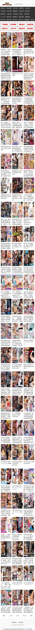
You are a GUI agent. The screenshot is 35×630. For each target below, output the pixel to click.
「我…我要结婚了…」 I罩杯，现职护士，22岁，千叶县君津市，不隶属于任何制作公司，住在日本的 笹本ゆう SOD (6, 588)
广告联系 (28, 629)
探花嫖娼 (26, 19)
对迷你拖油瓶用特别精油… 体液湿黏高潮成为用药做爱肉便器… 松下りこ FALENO (6, 320)
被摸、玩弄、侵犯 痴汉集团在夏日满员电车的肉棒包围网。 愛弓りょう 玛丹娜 (6, 223)
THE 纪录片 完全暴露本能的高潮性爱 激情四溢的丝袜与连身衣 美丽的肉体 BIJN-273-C (17, 611)
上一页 (10, 615)
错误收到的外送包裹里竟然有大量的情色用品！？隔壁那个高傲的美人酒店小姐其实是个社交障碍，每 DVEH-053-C (6, 418)
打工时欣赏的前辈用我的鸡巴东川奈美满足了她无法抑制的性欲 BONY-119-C (17, 392)
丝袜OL (21, 14)
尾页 (31, 615)
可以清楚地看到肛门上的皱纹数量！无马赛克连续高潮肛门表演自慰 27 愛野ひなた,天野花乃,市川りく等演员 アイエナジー (29, 103)
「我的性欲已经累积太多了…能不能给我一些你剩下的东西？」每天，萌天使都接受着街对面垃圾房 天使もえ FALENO (28, 564)
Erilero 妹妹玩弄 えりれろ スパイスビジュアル (17, 487)
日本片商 (3, 16)
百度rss (24, 629)
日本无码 (3, 11)
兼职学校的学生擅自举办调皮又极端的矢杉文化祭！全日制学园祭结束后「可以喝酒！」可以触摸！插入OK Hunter (5, 345)
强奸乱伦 (27, 11)
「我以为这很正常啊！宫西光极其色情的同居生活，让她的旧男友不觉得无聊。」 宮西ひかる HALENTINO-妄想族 (28, 442)
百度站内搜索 (12, 629)
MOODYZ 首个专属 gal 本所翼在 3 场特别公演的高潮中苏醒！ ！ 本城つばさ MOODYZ (29, 489)
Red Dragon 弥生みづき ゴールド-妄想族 (17, 512)
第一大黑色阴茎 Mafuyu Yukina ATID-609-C (16, 415)
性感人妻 (21, 11)
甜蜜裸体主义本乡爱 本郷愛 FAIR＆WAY (17, 172)
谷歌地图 (5, 629)
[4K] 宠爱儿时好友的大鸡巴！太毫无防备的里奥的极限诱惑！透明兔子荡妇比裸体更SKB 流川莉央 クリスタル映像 (17, 564)
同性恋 (32, 19)
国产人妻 (20, 19)
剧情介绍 (9, 16)
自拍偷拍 (26, 14)
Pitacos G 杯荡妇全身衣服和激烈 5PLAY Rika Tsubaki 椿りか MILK (17, 538)
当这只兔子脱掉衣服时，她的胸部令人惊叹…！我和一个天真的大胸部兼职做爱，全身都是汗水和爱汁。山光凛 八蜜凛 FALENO (29, 297)
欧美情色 (3, 14)
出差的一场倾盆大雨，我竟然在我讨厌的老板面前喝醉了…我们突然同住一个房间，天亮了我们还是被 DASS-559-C (6, 442)
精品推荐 (9, 8)
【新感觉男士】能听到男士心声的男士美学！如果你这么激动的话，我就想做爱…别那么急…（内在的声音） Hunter (5, 515)
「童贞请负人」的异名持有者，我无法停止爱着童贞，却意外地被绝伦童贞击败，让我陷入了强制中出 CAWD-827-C (29, 612)
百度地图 (18, 629)
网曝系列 (15, 16)
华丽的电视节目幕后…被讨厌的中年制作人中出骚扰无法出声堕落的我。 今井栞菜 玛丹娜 (5, 368)
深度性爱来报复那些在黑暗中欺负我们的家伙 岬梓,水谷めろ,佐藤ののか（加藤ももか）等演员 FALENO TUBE (29, 151)
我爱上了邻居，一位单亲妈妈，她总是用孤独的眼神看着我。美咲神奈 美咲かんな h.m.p (17, 126)
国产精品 (15, 8)
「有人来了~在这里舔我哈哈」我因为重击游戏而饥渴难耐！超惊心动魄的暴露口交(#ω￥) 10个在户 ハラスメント (6, 612)
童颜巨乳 (15, 11)
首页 (4, 615)
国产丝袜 (9, 19)
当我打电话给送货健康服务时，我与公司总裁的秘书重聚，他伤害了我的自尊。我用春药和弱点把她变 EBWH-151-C (29, 394)
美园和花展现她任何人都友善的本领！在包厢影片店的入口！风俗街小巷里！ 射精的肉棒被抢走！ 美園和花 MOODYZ (17, 54)
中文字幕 (9, 11)
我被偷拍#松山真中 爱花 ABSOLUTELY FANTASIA (6, 196)
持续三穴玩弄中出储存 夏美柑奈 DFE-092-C (29, 366)
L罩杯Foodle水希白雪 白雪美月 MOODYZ (17, 463)
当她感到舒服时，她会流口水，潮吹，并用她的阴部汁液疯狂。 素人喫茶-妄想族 (17, 344)
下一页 (24, 615)
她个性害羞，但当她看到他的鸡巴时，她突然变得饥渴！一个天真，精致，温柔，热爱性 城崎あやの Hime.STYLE (17, 151)
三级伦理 (9, 14)
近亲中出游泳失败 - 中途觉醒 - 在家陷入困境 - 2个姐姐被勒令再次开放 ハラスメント (6, 271)
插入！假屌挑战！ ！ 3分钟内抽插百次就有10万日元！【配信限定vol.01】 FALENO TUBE (17, 295)
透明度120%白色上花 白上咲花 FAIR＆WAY (6, 148)
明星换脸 (27, 16)
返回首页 (3, 8)
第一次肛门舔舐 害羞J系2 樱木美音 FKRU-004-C (17, 366)
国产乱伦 (3, 19)
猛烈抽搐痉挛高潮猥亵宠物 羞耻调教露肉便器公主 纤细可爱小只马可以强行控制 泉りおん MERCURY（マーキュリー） (6, 79)
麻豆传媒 (21, 16)
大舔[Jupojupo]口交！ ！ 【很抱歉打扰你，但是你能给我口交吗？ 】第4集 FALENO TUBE (17, 320)
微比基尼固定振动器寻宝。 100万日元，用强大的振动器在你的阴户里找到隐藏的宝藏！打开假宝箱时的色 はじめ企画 (28, 176)
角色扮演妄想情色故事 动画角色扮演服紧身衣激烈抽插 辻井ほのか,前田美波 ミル (6, 247)
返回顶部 (21, 622)
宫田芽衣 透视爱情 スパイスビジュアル (28, 342)
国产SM (15, 19)
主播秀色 (21, 8)
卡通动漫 (15, 14)
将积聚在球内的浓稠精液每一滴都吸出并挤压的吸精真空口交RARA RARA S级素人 (17, 271)
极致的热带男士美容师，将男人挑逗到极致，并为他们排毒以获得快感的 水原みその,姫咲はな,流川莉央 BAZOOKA (17, 224)
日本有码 (27, 8)
